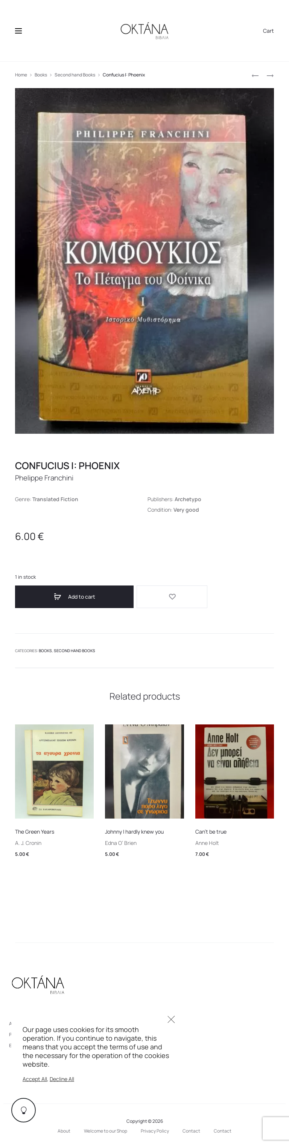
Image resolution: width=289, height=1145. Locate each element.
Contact (191, 1128)
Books (41, 75)
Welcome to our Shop (105, 1128)
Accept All (35, 1078)
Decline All (62, 1078)
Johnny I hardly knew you (134, 828)
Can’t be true (211, 828)
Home (21, 75)
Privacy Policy (155, 1128)
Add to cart (56, 597)
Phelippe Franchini (46, 478)
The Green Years (34, 828)
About (64, 1128)
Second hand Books (75, 75)
